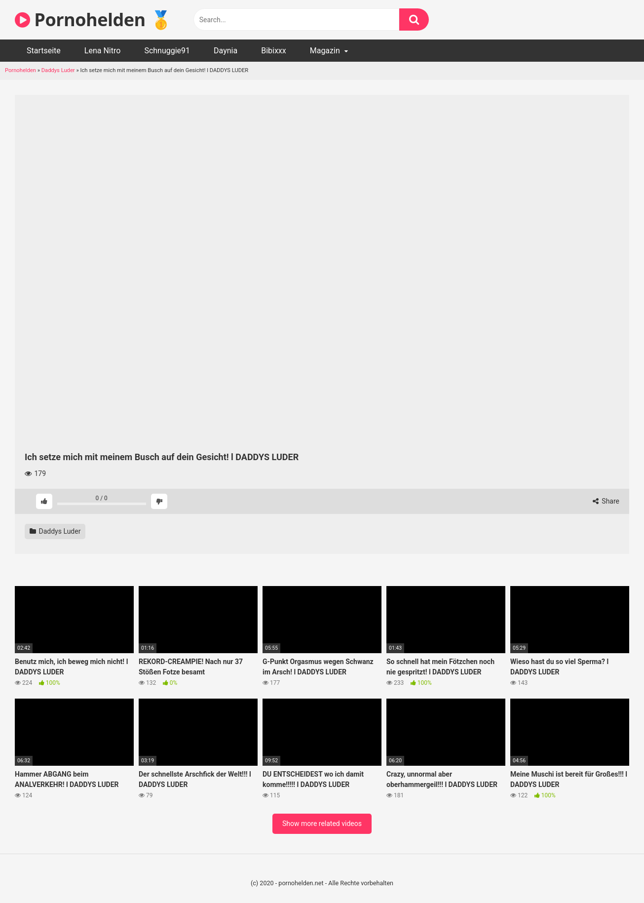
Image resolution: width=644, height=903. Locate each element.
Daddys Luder (58, 70)
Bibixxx (273, 50)
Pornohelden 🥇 (93, 19)
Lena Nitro (102, 50)
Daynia (225, 50)
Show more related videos (322, 823)
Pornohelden (20, 70)
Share (606, 501)
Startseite (44, 50)
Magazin (325, 50)
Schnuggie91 (167, 50)
